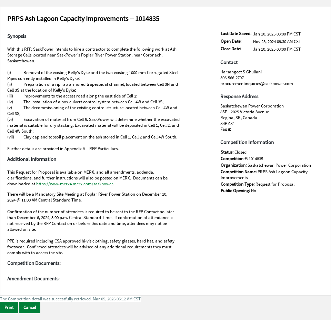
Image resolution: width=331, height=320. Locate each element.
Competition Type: (238, 184)
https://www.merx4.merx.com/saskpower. (75, 184)
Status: (227, 152)
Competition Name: (239, 172)
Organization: (234, 165)
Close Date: (231, 49)
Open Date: (231, 41)
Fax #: (225, 129)
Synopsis (16, 36)
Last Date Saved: (236, 34)
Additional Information (31, 159)
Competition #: (235, 159)
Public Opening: (236, 191)
